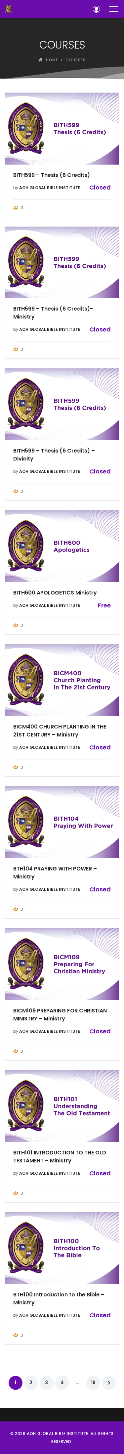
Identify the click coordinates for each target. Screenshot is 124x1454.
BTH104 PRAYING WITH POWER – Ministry (55, 872)
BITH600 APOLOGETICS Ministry (55, 592)
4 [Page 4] (62, 1382)
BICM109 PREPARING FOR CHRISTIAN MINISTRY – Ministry (60, 1014)
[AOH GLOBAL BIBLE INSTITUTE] (8, 9)
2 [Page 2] (30, 1382)
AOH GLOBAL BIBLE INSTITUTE (49, 188)
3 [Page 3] (46, 1382)
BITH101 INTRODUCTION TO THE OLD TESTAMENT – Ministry (59, 1156)
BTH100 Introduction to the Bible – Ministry (58, 1298)
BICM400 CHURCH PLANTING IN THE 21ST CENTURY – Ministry (59, 730)
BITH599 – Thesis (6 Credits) (51, 175)
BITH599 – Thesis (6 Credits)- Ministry (53, 313)
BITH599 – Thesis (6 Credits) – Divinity (54, 455)
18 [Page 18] (93, 1382)
